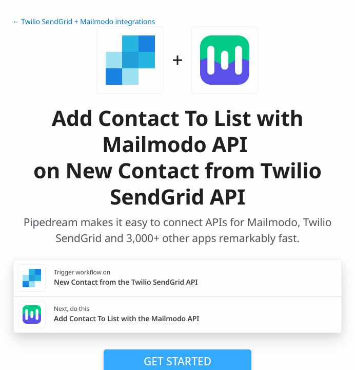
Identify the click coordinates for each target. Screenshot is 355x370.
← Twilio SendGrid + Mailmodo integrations (83, 22)
